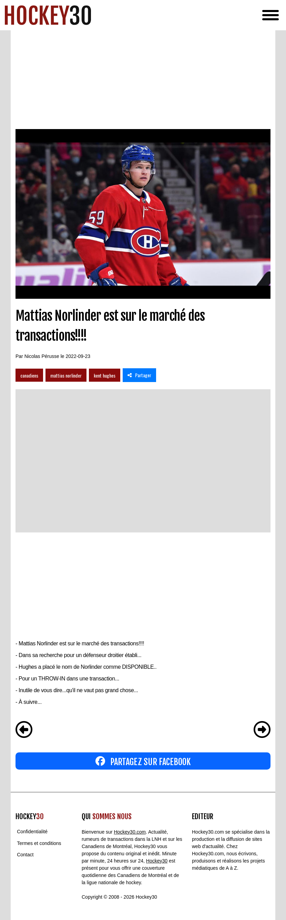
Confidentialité (32, 832)
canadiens (29, 375)
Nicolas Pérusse (41, 356)
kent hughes (104, 375)
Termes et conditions (39, 843)
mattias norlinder (66, 375)
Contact (25, 854)
